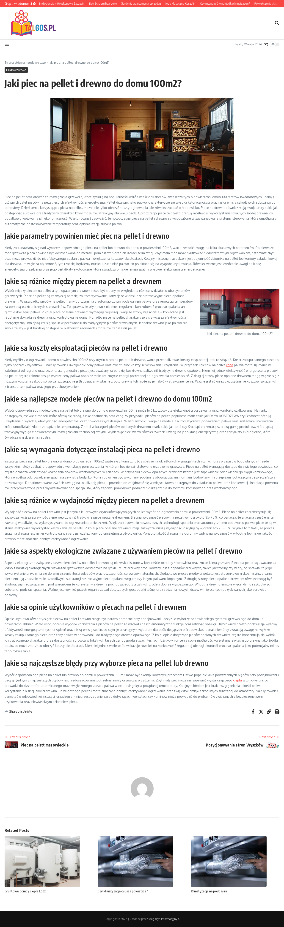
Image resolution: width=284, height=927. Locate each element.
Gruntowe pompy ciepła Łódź (25, 891)
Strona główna (15, 62)
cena (229, 365)
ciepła (237, 680)
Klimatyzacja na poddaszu (209, 891)
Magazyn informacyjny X (164, 919)
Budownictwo (37, 62)
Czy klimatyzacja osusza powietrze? (123, 891)
